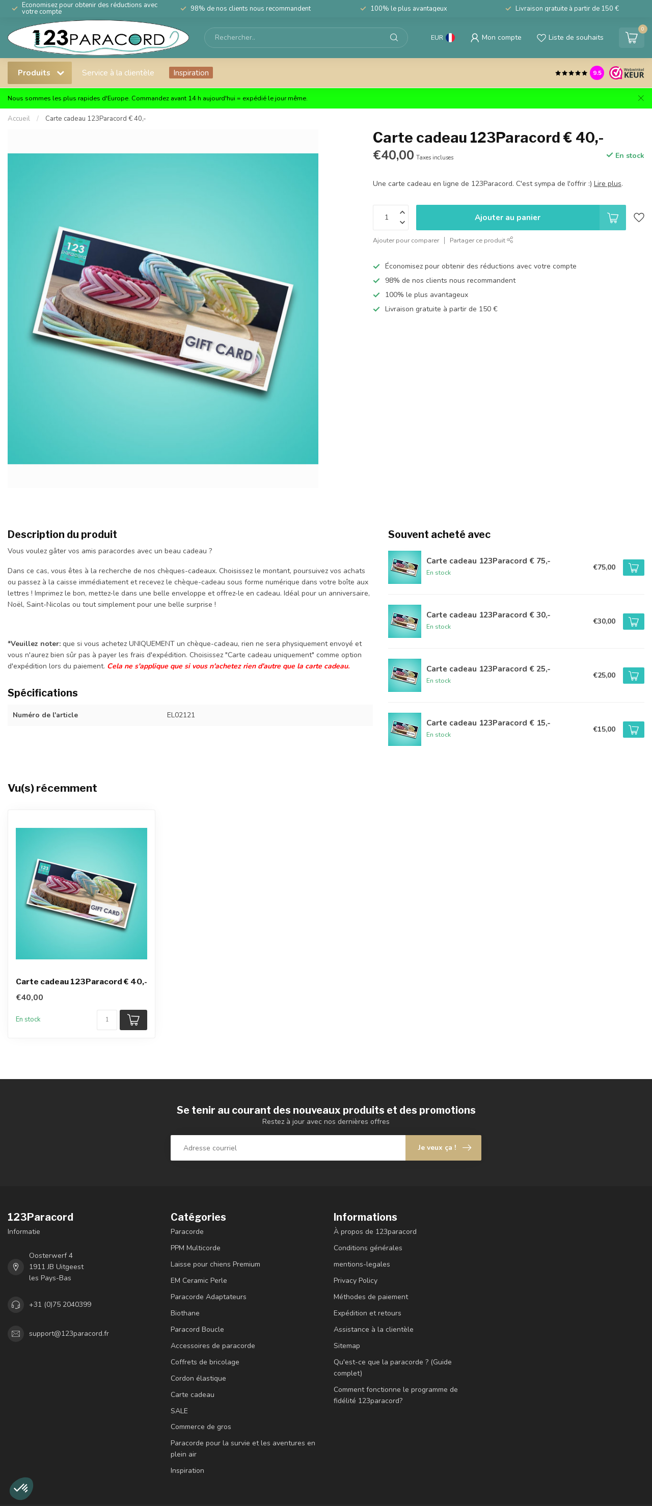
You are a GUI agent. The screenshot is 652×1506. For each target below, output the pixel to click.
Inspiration (191, 72)
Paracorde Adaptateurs (209, 1297)
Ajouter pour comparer (406, 240)
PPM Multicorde (196, 1248)
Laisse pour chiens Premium (215, 1264)
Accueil (19, 118)
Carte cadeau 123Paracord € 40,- (95, 118)
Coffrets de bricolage (205, 1362)
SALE (179, 1411)
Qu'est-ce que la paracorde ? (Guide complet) (393, 1367)
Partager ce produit (481, 240)
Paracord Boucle (197, 1329)
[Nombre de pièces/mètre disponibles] (107, 1020)
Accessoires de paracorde (213, 1346)
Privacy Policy (355, 1280)
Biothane (185, 1313)
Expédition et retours (367, 1313)
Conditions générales (368, 1248)
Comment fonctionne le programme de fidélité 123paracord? (396, 1395)
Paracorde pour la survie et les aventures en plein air (243, 1448)
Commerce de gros (201, 1427)
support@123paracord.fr (69, 1333)
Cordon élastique (198, 1378)
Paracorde (187, 1231)
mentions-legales (362, 1264)
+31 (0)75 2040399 (60, 1304)
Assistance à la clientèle (374, 1329)
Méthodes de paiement (371, 1297)
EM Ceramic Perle (199, 1280)
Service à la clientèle (118, 72)
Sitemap (347, 1346)
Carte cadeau (192, 1395)
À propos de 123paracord (375, 1231)
